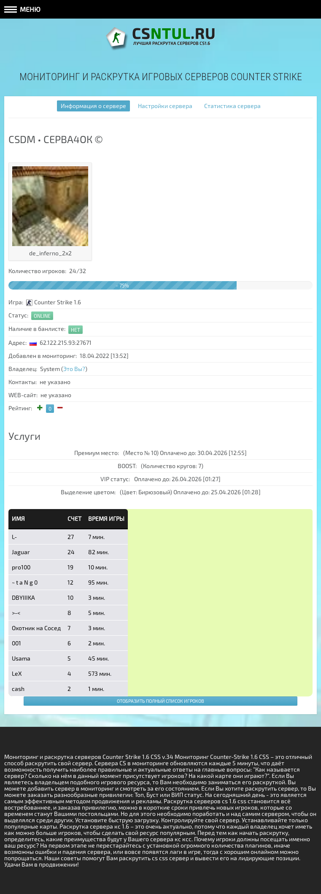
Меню (22, 9)
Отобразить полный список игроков (160, 701)
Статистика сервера (232, 105)
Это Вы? (74, 368)
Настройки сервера (165, 105)
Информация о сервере (93, 105)
